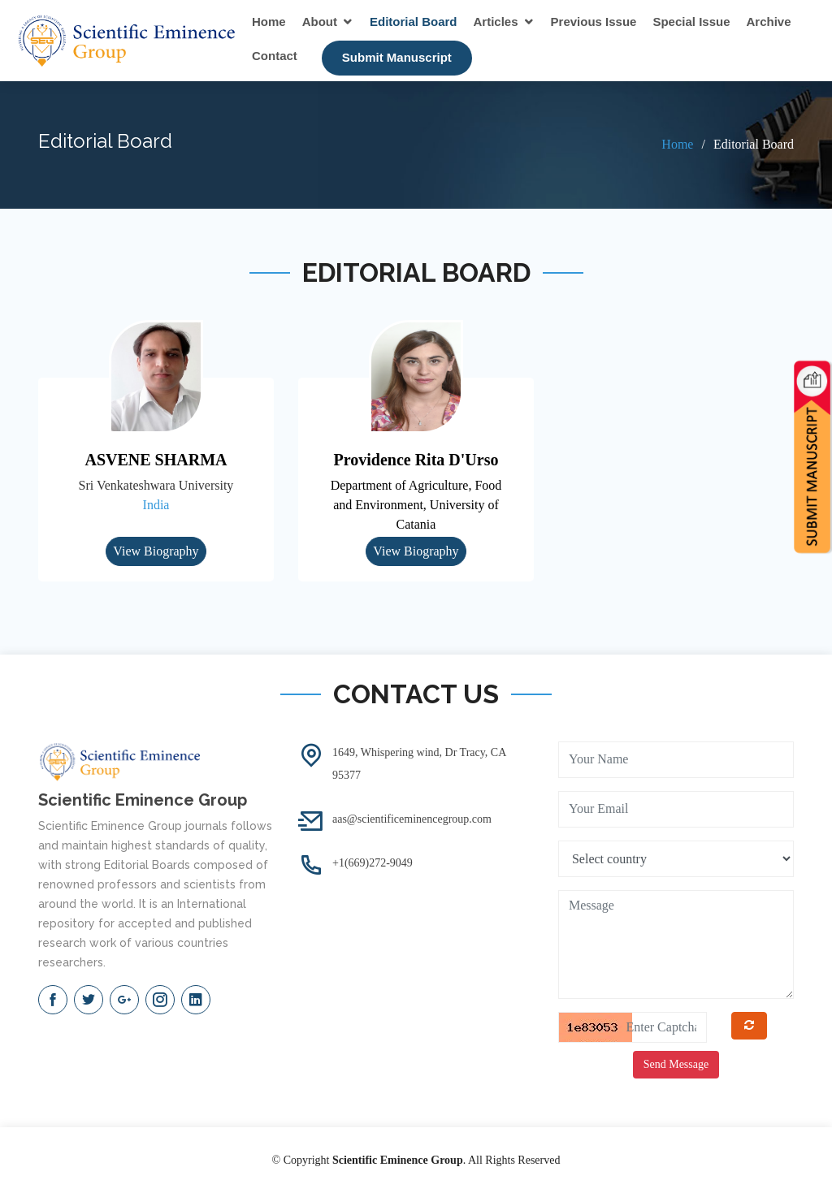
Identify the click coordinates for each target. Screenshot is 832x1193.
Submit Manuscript (397, 57)
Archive (769, 21)
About (319, 21)
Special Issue (691, 21)
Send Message (676, 1064)
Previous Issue (594, 21)
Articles (496, 21)
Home (269, 21)
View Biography (155, 551)
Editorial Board (413, 21)
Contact (274, 56)
